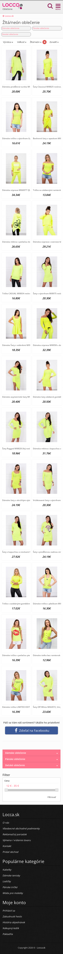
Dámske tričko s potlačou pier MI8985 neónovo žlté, (27, 655)
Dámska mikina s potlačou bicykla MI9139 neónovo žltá (28, 241)
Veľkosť (21, 41)
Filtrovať (52, 797)
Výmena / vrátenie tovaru (17, 840)
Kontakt (7, 846)
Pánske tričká (10, 887)
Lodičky (7, 881)
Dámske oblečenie (10, 28)
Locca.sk (8, 15)
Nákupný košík (11, 928)
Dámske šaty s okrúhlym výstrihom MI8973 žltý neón (27, 500)
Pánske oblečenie (41, 28)
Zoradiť (54, 41)
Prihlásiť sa (9, 910)
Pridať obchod (10, 851)
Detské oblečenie (10, 34)
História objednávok (14, 922)
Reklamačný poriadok (15, 834)
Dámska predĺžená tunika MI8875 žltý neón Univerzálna (29, 86)
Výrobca (8, 41)
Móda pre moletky (13, 893)
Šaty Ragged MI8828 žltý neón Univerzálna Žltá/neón (27, 448)
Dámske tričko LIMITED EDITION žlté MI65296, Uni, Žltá (29, 707)
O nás (6, 822)
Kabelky (7, 869)
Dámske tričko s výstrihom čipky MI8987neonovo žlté (27, 138)
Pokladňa (8, 934)
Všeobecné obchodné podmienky (21, 828)
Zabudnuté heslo (12, 916)
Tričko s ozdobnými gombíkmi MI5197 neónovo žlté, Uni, (29, 603)
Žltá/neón (35, 41)
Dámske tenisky (11, 875)
